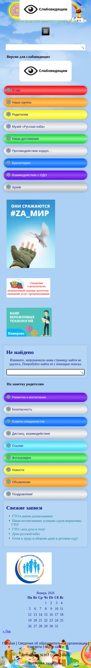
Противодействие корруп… (32, 151)
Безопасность (22, 409)
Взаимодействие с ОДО (29, 175)
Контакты (34, 647)
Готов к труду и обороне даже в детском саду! (45, 538)
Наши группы (22, 102)
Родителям (20, 114)
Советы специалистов (28, 421)
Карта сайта (54, 647)
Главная (8, 643)
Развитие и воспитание (29, 397)
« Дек (7, 631)
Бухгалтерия (21, 163)
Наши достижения (25, 139)
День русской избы (26, 534)
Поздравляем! (22, 494)
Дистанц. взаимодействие (31, 433)
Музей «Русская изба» (28, 126)
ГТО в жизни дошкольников (32, 516)
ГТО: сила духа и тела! (28, 529)
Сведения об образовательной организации (52, 643)
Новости (18, 470)
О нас (16, 90)
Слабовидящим (45, 71)
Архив (16, 187)
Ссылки (17, 446)
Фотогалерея (21, 458)
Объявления (21, 482)
